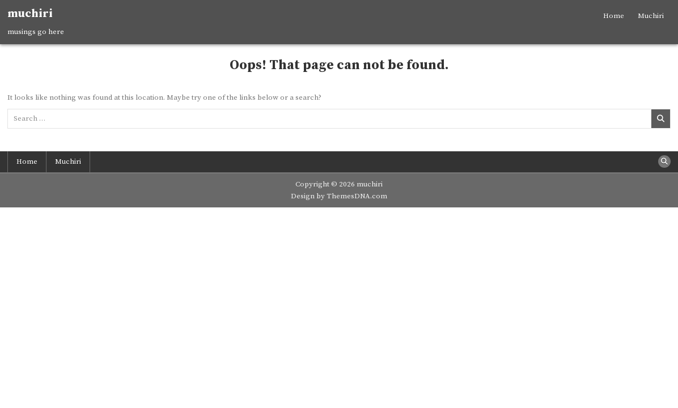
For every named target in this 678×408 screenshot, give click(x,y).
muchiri (30, 14)
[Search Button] (664, 161)
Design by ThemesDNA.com (339, 196)
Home (613, 15)
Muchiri (651, 15)
